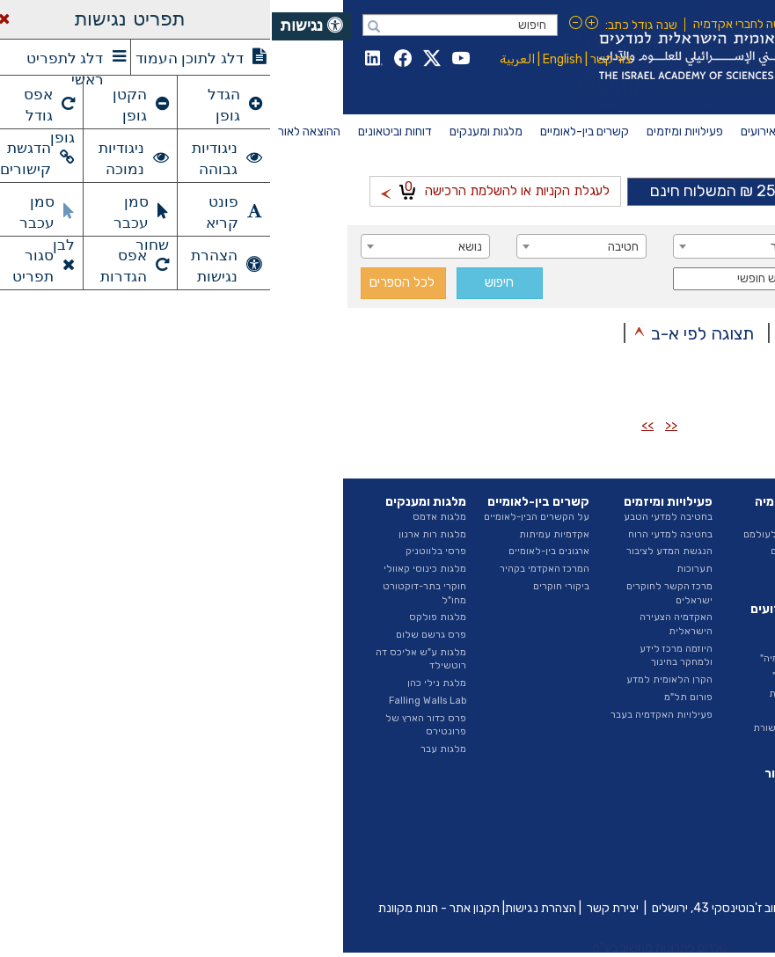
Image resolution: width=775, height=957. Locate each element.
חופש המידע (661, 704)
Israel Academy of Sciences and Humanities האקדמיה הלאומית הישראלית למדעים (502, 57)
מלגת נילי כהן (164, 683)
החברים (548, 516)
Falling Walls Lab (155, 700)
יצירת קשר (341, 908)
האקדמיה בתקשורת (522, 728)
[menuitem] (672, 132)
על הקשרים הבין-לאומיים (265, 516)
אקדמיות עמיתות (282, 534)
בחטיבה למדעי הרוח (398, 534)
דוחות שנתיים (658, 788)
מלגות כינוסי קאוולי (153, 568)
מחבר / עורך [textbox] (648, 246)
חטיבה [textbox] (351, 246)
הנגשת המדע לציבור (398, 551)
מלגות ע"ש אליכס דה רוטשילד (149, 659)
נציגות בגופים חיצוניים (641, 652)
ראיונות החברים (531, 551)
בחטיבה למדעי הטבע (396, 516)
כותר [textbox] (511, 246)
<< (399, 425)
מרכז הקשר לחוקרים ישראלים (398, 593)
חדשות (549, 624)
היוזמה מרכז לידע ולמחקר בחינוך (404, 655)
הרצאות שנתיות (530, 693)
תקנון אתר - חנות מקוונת (167, 908)
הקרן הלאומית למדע (398, 679)
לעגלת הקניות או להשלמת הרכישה (223, 189)
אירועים (548, 641)
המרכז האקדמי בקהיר (273, 568)
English (291, 59)
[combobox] (622, 246)
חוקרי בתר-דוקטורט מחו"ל (152, 593)
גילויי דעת (543, 711)
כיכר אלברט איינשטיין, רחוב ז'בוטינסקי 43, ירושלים (502, 908)
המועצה (670, 534)
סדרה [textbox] (665, 280)
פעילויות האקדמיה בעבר (390, 714)
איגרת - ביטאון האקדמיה (635, 840)
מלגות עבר (171, 749)
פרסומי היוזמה (657, 857)
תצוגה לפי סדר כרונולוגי (611, 333)
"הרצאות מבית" (532, 676)
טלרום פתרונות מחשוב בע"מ (388, 947)
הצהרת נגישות (268, 908)
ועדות (675, 634)
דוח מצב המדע (657, 805)
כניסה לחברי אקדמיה (472, 24)
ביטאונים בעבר (656, 874)
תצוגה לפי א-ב (430, 333)
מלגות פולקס (165, 617)
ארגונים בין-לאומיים (277, 551)
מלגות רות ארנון (160, 534)
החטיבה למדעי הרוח (644, 586)
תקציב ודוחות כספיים (643, 669)
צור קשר (339, 59)
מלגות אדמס (167, 516)
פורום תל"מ (416, 697)
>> (375, 425)
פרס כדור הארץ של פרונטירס (153, 725)
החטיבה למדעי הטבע (642, 568)
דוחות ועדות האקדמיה (641, 823)
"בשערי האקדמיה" (526, 658)
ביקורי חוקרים (289, 586)
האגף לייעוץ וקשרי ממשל (648, 611)
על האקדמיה (660, 516)
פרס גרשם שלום (159, 634)
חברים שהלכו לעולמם (518, 534)
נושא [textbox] (198, 246)
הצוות (675, 551)
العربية (245, 59)
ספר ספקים (662, 721)
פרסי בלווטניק (164, 551)
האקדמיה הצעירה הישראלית (404, 624)
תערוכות (423, 568)
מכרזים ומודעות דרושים (638, 686)
